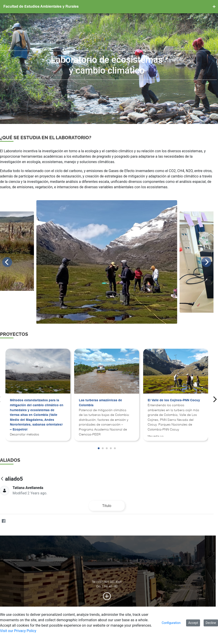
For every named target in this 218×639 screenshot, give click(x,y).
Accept (193, 623)
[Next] (209, 262)
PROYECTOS (16, 334)
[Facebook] (5, 521)
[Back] (4, 479)
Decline (211, 623)
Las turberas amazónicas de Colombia (102, 403)
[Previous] (9, 262)
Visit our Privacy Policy (18, 631)
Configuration (171, 623)
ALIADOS (12, 460)
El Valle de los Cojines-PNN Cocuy (176, 400)
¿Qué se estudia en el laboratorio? (47, 137)
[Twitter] (14, 521)
